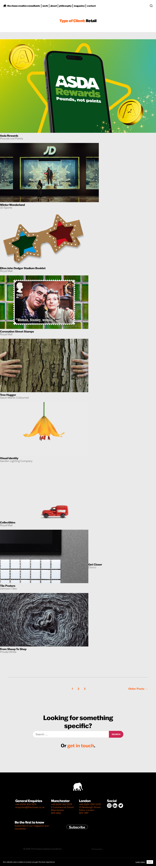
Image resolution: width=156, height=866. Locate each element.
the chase (26, 7)
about (56, 7)
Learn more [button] (140, 862)
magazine (82, 7)
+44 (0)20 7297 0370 (90, 804)
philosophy (68, 7)
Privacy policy (96, 849)
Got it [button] (150, 862)
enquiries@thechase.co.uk (30, 807)
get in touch (80, 745)
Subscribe (77, 827)
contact (94, 7)
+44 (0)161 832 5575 (25, 804)
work (48, 7)
